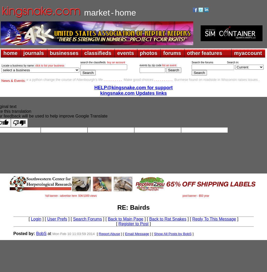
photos (149, 53)
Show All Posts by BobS (173, 234)
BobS (41, 233)
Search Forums (87, 219)
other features (204, 53)
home (10, 53)
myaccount (248, 53)
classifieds (97, 53)
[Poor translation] (19, 123)
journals (33, 53)
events (125, 53)
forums (172, 53)
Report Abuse (109, 234)
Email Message (137, 234)
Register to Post (133, 224)
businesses (64, 53)
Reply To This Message (214, 219)
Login (36, 219)
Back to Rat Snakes (167, 219)
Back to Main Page (125, 219)
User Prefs (57, 219)
